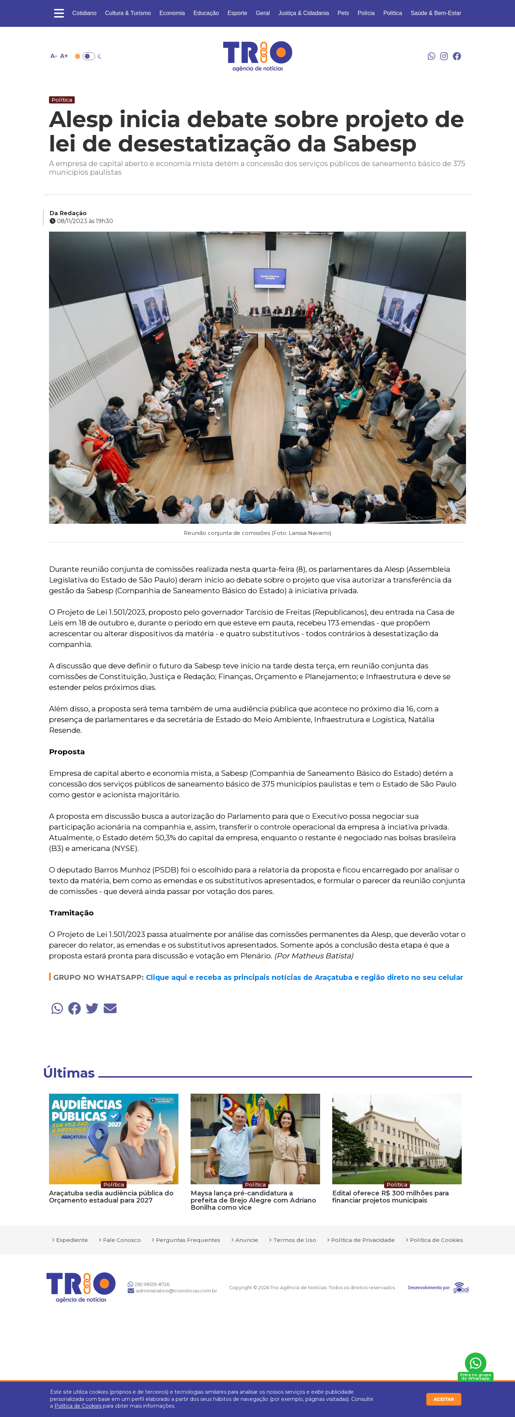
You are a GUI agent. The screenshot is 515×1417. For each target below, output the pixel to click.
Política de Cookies (78, 1406)
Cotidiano (84, 13)
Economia (172, 13)
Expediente (72, 1240)
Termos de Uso (294, 1240)
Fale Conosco (122, 1240)
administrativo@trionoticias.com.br (172, 1290)
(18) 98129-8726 (149, 1284)
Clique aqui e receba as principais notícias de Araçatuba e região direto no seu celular (304, 977)
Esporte (237, 13)
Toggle (89, 56)
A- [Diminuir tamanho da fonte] (53, 56)
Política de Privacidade (363, 1240)
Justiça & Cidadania (303, 13)
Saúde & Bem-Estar (436, 13)
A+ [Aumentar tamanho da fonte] (64, 56)
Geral (263, 13)
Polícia (366, 13)
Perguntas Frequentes (188, 1240)
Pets (343, 13)
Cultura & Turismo (128, 13)
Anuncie (246, 1240)
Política (392, 13)
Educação (206, 13)
